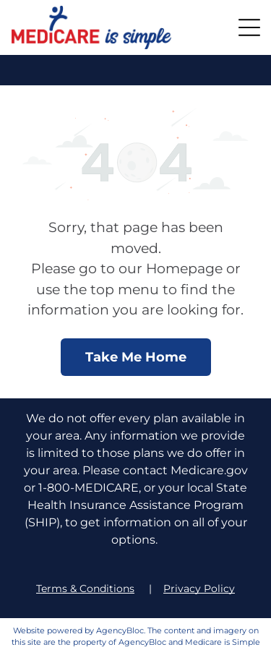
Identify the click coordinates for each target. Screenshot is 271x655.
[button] (249, 27)
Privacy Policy (199, 588)
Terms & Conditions (85, 588)
